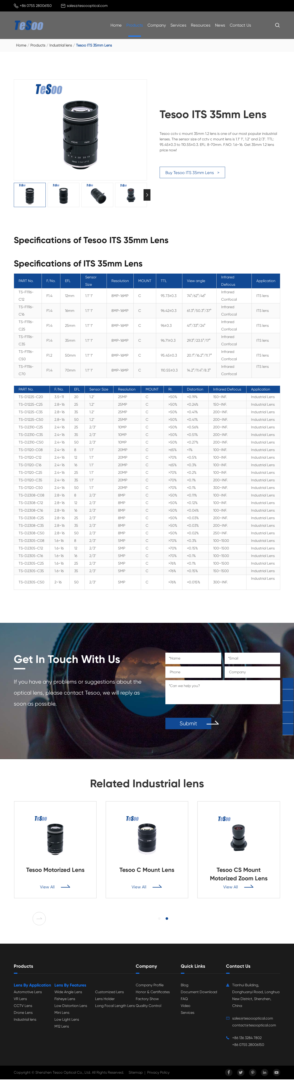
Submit (188, 724)
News (220, 25)
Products (134, 25)
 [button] (40, 920)
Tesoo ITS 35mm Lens (94, 45)
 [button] (147, 194)
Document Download (199, 993)
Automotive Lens (28, 993)
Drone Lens (23, 1014)
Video (185, 1007)
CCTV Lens (23, 1007)
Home (116, 25)
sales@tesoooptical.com (87, 5)
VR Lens (20, 1000)
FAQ (184, 1000)
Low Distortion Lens (70, 1007)
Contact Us (240, 25)
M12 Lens (61, 1028)
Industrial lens (60, 45)
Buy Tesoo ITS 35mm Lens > (192, 172)
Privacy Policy (158, 1074)
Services (178, 25)
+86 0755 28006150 (36, 5)
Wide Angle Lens (68, 993)
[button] (160, 920)
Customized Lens (109, 993)
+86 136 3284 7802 (247, 1039)
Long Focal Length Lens (115, 1007)
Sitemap (136, 1074)
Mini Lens (61, 1014)
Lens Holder (105, 1000)
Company (156, 25)
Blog (184, 986)
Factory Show (147, 1000)
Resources (200, 25)
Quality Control (148, 1007)
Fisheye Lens (64, 1000)
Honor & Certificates (153, 993)
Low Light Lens (66, 1021)
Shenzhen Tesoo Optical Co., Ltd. (63, 1074)
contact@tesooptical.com (254, 1027)
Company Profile (150, 986)
